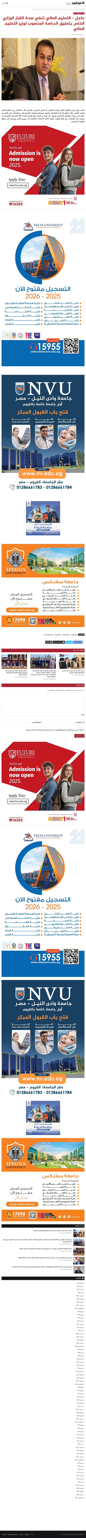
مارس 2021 (79, 1475)
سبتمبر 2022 (79, 1419)
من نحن (21, 1534)
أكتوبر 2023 (80, 1378)
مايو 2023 (80, 1393)
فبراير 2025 (80, 1327)
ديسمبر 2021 (79, 1447)
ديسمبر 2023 (79, 1371)
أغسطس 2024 (79, 1346)
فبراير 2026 (80, 1289)
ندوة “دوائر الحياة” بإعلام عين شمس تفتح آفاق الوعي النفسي (73, 672)
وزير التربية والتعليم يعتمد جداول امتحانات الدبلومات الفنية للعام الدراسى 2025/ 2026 (45, 1258)
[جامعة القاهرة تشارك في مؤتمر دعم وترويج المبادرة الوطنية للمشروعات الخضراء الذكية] (14, 661)
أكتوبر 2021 (80, 1453)
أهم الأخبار (76, 9)
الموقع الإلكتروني (36, 722)
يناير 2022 (80, 1444)
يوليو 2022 (80, 1425)
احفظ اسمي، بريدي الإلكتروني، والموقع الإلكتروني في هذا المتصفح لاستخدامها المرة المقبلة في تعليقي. (54, 730)
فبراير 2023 (80, 1403)
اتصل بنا (4, 1534)
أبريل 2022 (80, 1434)
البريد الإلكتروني (79, 722)
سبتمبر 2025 (79, 1305)
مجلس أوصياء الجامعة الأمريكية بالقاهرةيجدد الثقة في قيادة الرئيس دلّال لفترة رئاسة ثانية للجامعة (42, 1267)
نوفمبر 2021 (79, 1450)
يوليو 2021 (80, 1463)
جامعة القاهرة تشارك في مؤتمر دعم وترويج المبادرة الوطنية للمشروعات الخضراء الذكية (16, 673)
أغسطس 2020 (79, 1498)
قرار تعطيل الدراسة (48, 634)
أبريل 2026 (80, 1283)
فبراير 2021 (80, 1479)
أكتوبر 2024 (80, 1340)
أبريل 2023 (80, 1397)
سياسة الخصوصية (13, 1534)
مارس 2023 (79, 1400)
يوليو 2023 (80, 1387)
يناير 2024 (80, 1368)
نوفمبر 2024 (79, 1337)
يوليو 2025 (80, 1311)
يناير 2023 (80, 1406)
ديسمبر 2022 (79, 1409)
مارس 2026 (79, 1286)
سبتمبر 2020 (79, 1494)
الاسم (82, 714)
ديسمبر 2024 (79, 1333)
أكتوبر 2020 (80, 1491)
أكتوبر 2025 (80, 1302)
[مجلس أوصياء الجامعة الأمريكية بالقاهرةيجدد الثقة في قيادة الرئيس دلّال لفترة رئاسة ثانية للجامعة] (78, 1270)
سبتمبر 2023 (79, 1381)
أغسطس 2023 (79, 1384)
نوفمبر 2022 (79, 1412)
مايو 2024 (80, 1356)
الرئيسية (82, 9)
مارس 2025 (79, 1324)
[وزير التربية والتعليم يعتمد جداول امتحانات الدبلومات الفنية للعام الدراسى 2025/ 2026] (78, 1260)
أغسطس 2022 (79, 1422)
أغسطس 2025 (79, 1308)
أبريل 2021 (80, 1472)
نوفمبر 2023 (79, 1374)
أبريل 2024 (80, 1359)
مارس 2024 (79, 1362)
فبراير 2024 (80, 1365)
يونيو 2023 (80, 1390)
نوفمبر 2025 (79, 1299)
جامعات (76, 13)
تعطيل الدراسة (65, 634)
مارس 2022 (79, 1438)
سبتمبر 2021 (79, 1456)
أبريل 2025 (80, 1321)
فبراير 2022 (80, 1441)
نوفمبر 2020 (79, 1488)
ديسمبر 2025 (79, 1296)
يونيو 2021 (80, 1466)
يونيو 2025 (80, 1314)
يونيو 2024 (80, 1352)
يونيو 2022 (80, 1428)
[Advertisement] (43, 1513)
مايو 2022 (80, 1431)
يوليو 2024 (80, 1349)
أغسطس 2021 (79, 1460)
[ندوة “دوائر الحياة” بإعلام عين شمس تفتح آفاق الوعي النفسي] (71, 661)
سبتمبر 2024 (79, 1343)
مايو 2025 (80, 1318)
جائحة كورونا (58, 634)
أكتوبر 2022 (80, 1415)
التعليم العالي (74, 634)
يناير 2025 (80, 1330)
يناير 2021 (80, 1482)
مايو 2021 (80, 1469)
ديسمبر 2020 (79, 1485)
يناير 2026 (80, 1292)
